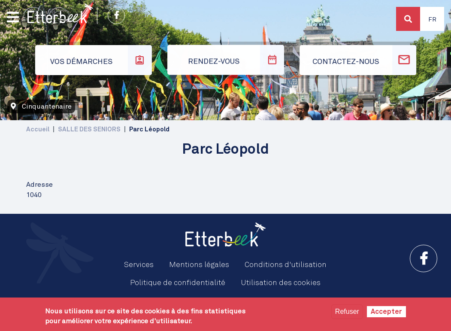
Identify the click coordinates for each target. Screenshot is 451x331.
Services (139, 265)
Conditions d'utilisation (286, 265)
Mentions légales (199, 265)
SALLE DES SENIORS (89, 129)
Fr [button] (432, 20)
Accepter (386, 311)
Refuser (347, 311)
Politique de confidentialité (177, 283)
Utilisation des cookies (281, 283)
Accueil (37, 129)
